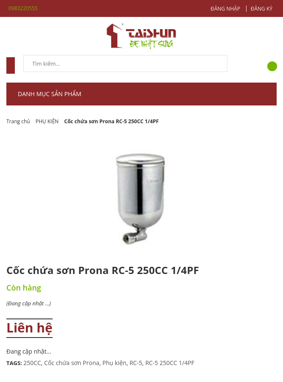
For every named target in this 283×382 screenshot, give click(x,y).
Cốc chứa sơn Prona (71, 363)
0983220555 (23, 8)
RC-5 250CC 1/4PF (169, 363)
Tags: (14, 363)
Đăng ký (261, 9)
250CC (32, 363)
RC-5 (135, 363)
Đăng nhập (225, 9)
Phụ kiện (114, 363)
